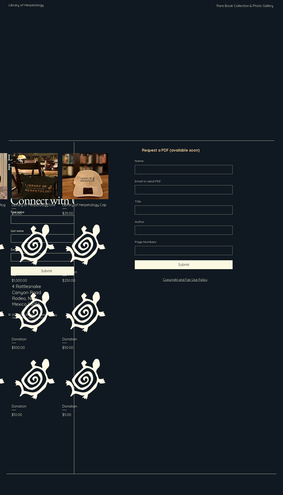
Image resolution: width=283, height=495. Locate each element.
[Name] (182, 169)
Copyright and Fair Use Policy (185, 280)
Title (138, 201)
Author (139, 222)
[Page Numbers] (182, 250)
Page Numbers (145, 242)
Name (139, 161)
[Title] (182, 210)
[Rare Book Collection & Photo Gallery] (245, 6)
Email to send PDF (148, 181)
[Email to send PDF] (182, 189)
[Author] (182, 230)
